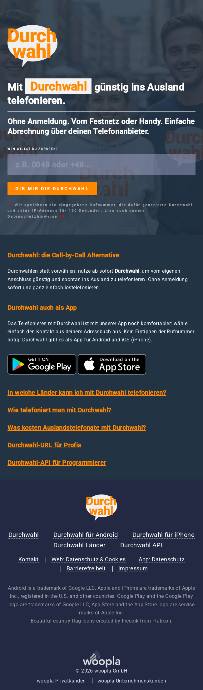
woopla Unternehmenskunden (131, 681)
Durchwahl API (141, 545)
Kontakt (28, 559)
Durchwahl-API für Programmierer (56, 462)
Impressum (133, 568)
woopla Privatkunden (61, 681)
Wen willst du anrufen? (32, 149)
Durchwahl (23, 535)
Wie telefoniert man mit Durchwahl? (59, 410)
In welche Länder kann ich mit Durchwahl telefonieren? (86, 392)
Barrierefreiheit (86, 568)
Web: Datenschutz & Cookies (89, 559)
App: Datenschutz (162, 559)
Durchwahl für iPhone (163, 535)
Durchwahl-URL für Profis (44, 445)
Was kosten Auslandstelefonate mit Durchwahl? (76, 427)
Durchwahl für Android (85, 535)
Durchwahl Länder (79, 545)
